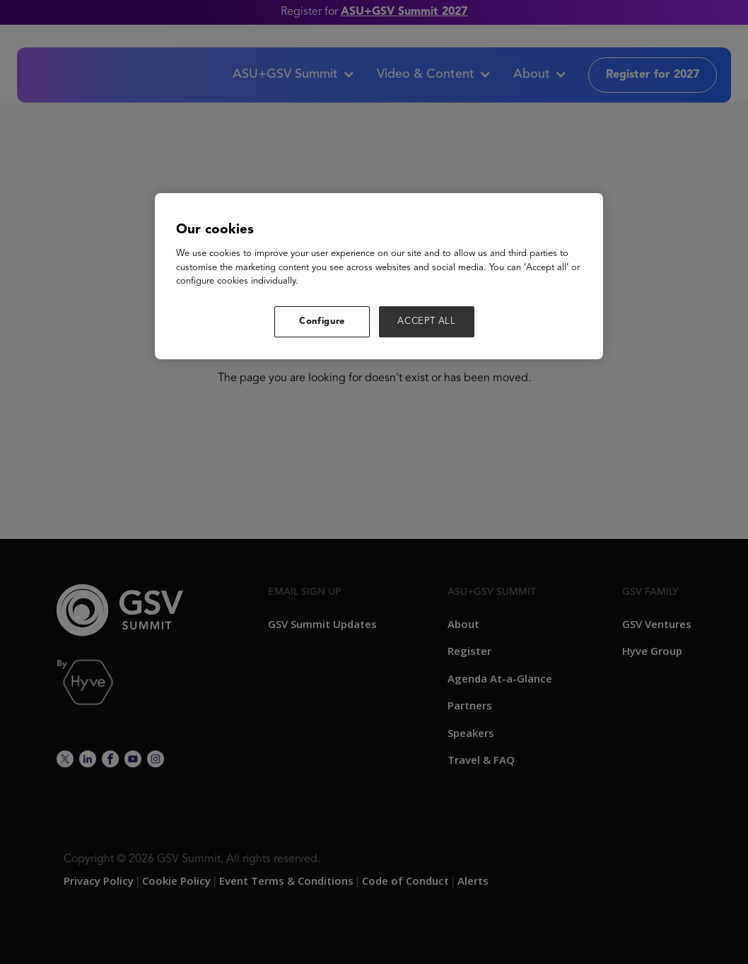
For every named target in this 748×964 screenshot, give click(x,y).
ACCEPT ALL (426, 321)
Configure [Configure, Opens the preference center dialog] (322, 321)
